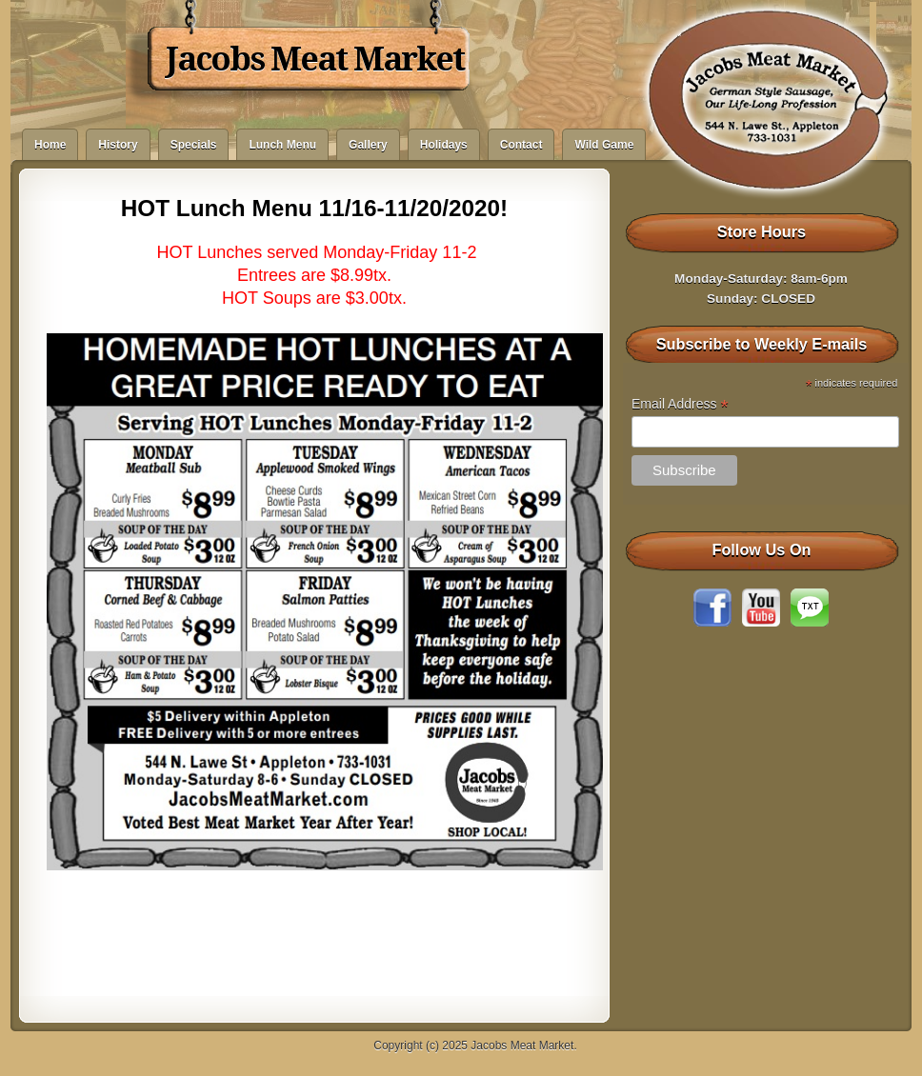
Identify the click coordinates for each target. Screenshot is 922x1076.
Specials (193, 144)
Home (50, 144)
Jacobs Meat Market (315, 59)
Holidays (444, 144)
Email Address (680, 404)
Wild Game (603, 144)
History (117, 144)
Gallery (368, 144)
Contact (521, 144)
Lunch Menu (282, 144)
